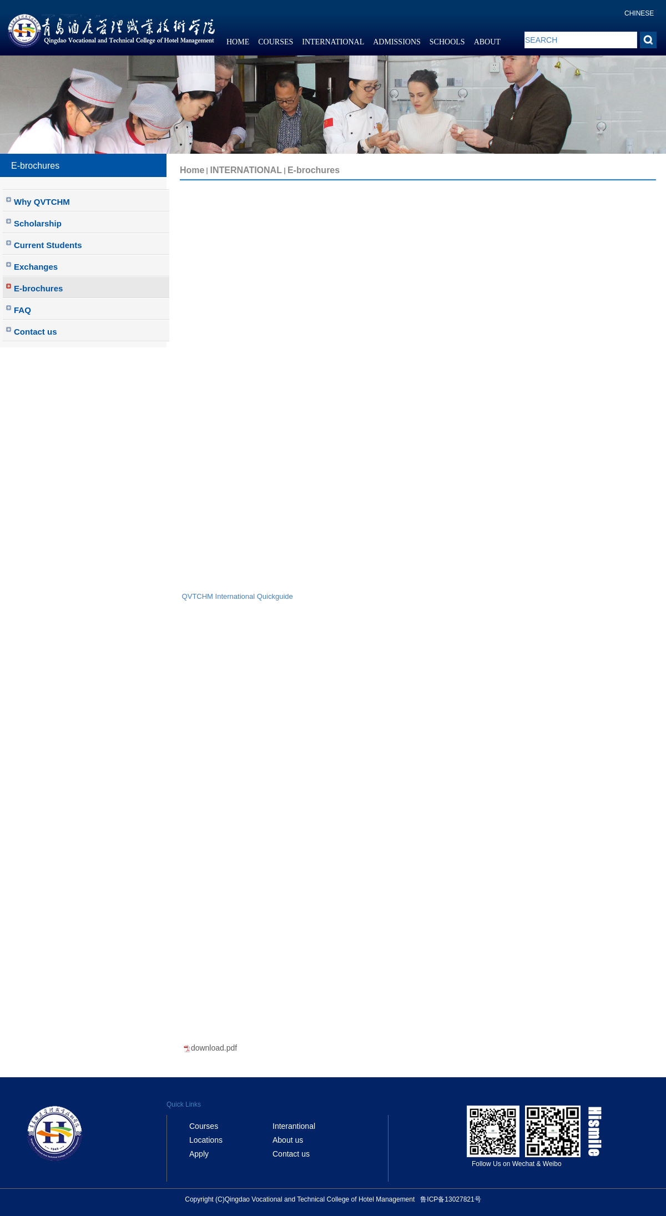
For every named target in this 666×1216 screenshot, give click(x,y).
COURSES (275, 42)
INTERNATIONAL (333, 42)
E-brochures (313, 170)
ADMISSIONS (397, 42)
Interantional (294, 1126)
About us (288, 1140)
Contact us (291, 1153)
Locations (206, 1140)
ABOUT (487, 42)
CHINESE (639, 13)
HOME (237, 42)
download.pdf (214, 1047)
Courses (203, 1126)
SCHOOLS (447, 42)
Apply (199, 1153)
